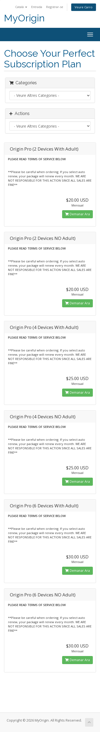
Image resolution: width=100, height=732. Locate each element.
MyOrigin (24, 18)
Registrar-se (54, 7)
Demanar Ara (77, 214)
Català (21, 7)
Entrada (36, 7)
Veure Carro (84, 7)
